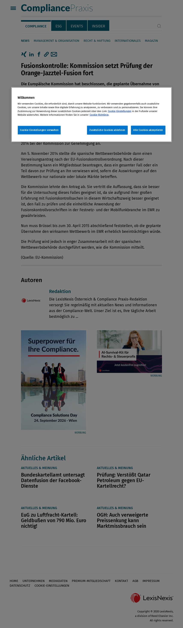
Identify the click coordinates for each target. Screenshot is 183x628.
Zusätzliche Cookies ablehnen (107, 129)
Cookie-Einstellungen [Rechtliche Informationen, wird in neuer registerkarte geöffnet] (119, 110)
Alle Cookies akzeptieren (148, 129)
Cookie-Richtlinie (99, 114)
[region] (91, 114)
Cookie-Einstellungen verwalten (39, 129)
